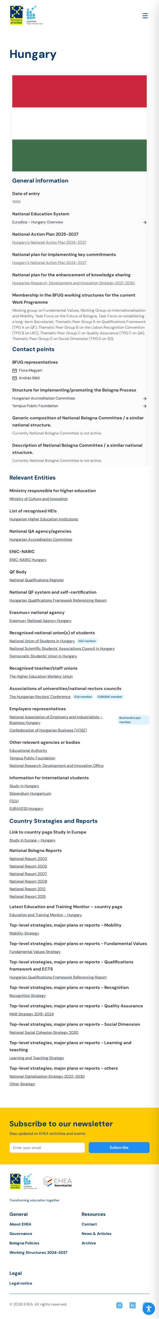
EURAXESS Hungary (26, 808)
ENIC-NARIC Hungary (27, 559)
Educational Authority (28, 750)
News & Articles (97, 1233)
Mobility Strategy (24, 933)
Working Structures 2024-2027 (38, 1252)
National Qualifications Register (36, 580)
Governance (20, 1233)
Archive (89, 1243)
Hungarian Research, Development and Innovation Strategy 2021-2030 (73, 283)
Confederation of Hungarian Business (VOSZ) (48, 730)
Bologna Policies (24, 1243)
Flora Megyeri (30, 370)
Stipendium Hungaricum (30, 793)
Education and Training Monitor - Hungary (45, 914)
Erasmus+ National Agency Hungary (40, 620)
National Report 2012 (27, 888)
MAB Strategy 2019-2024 (31, 1014)
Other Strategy (22, 1083)
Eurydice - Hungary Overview (37, 222)
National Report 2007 (28, 873)
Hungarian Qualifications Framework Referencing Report (58, 600)
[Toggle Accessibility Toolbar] (148, 1308)
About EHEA (20, 1224)
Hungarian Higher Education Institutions (43, 519)
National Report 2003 (28, 858)
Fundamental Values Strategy (35, 951)
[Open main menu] (145, 16)
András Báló (29, 377)
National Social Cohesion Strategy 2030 (43, 1032)
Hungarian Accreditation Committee (40, 539)
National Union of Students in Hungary (42, 640)
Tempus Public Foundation (32, 758)
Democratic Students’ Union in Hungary (43, 656)
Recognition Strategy (27, 995)
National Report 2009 (28, 881)
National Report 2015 (27, 896)
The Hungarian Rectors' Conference (40, 696)
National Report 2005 (28, 866)
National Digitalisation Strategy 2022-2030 (47, 1076)
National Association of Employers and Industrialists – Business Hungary (56, 720)
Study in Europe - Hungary (32, 840)
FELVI (14, 801)
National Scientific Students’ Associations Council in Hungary (62, 648)
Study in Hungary (24, 785)
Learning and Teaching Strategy (36, 1057)
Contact (89, 1224)
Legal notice (20, 1283)
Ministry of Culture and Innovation (38, 498)
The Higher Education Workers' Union (41, 676)
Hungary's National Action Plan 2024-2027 (49, 242)
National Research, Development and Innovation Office (56, 765)
